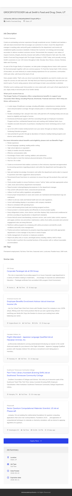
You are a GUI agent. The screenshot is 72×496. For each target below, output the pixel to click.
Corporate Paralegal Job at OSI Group (23, 271)
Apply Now (36, 441)
